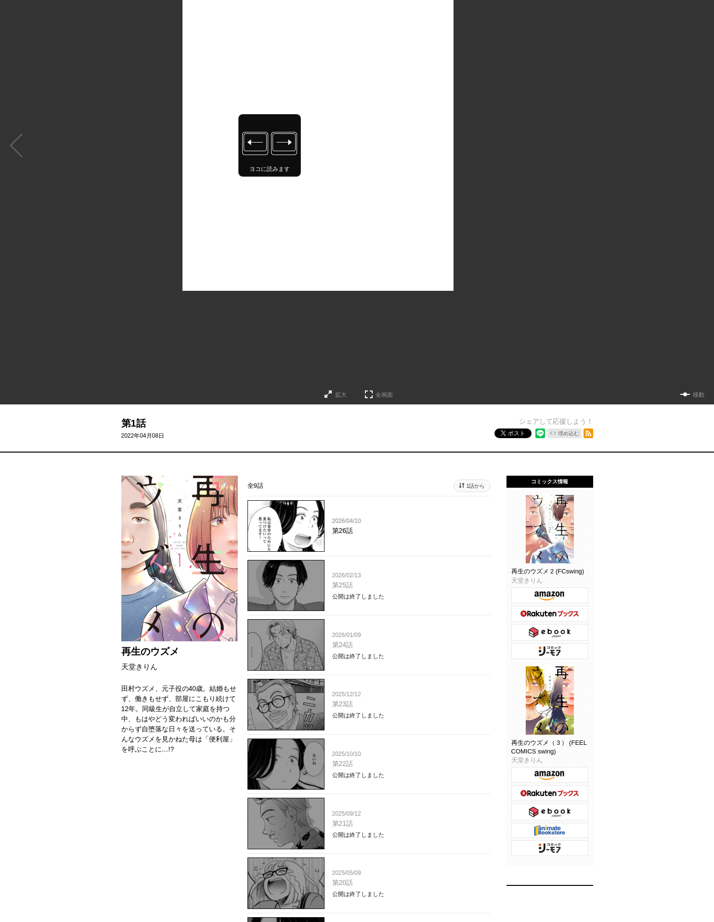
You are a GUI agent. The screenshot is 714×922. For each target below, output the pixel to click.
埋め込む (568, 433)
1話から (475, 486)
